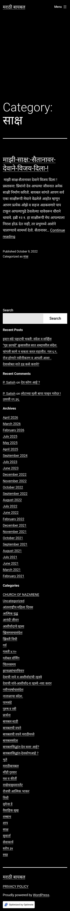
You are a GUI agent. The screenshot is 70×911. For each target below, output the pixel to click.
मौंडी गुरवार (10, 772)
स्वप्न (5, 855)
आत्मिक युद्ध (10, 613)
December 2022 (15, 474)
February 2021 (13, 576)
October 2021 (13, 538)
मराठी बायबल (14, 7)
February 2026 (13, 430)
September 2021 (15, 544)
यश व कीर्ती (10, 778)
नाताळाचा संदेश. (13, 696)
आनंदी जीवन (11, 620)
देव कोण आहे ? (30, 382)
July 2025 (10, 436)
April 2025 (10, 449)
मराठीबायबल (11, 766)
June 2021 (10, 563)
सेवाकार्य (8, 842)
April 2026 (10, 417)
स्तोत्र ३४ (8, 848)
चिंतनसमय (9, 664)
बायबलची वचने (12, 728)
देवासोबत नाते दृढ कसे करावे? (21, 364)
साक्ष (25, 256)
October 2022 (13, 487)
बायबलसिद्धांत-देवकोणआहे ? (20, 753)
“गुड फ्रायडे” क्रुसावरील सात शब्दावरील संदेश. (30, 345)
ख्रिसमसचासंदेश (12, 633)
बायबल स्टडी (10, 721)
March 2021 (12, 570)
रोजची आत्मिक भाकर (16, 791)
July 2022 (10, 506)
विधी (6, 798)
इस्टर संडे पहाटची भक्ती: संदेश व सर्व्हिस (27, 339)
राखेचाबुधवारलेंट (13, 785)
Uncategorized (13, 601)
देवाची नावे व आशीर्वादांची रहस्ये (22, 677)
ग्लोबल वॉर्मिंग (11, 658)
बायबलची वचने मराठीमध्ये (18, 734)
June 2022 (10, 512)
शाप (5, 823)
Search (8, 310)
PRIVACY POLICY (16, 886)
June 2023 (10, 468)
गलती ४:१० (9, 651)
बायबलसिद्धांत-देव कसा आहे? (21, 747)
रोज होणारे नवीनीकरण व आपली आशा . (27, 358)
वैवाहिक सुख (11, 810)
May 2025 (10, 443)
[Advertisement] (35, 59)
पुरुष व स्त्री (9, 709)
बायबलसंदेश (10, 740)
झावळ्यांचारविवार (13, 671)
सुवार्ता (7, 836)
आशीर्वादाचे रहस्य (13, 626)
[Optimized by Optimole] (19, 904)
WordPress (41, 895)
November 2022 (15, 481)
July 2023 (10, 462)
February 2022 (13, 519)
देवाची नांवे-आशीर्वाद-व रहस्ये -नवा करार (27, 683)
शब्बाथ (7, 817)
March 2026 (12, 424)
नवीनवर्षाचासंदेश (13, 690)
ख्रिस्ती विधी (10, 639)
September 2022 (15, 494)
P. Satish (9, 382)
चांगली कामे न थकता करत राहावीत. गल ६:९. (30, 351)
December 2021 (15, 525)
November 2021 (15, 532)
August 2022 (12, 500)
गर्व (5, 645)
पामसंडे (7, 702)
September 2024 (15, 455)
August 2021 (12, 551)
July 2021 (10, 557)
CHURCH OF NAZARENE (21, 595)
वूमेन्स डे (8, 804)
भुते (5, 760)
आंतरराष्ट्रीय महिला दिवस (18, 607)
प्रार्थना (7, 715)
